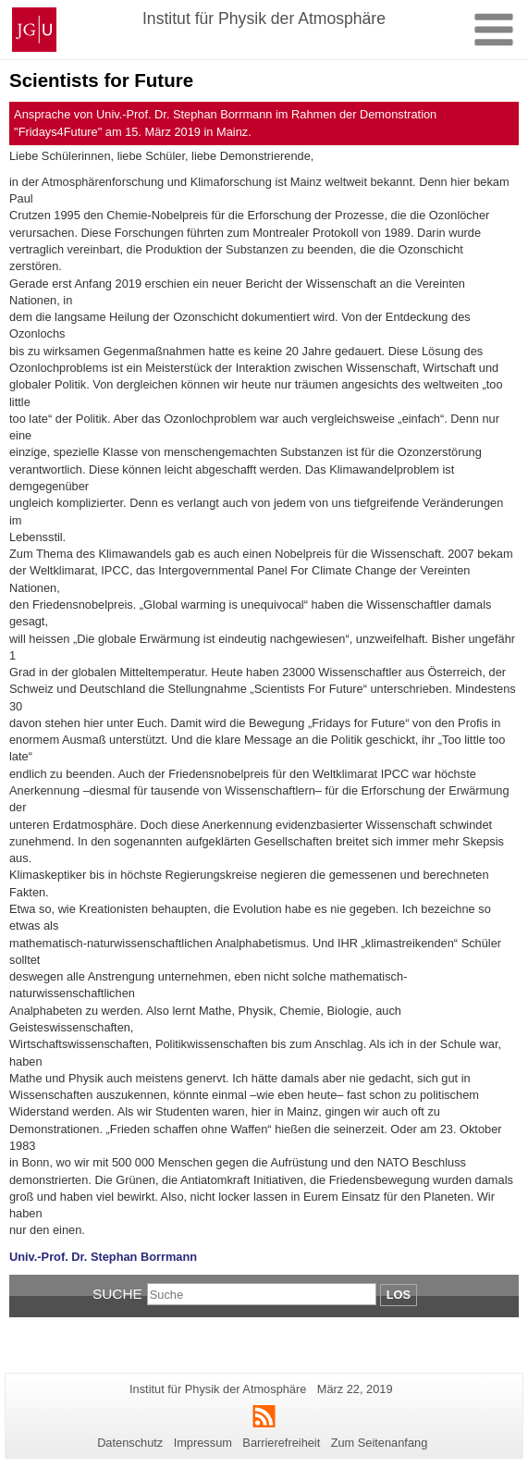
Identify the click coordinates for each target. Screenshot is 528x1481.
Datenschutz (130, 1443)
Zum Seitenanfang (379, 1443)
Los (399, 1295)
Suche (117, 1294)
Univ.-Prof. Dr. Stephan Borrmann (103, 1257)
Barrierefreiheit (281, 1443)
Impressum (203, 1443)
